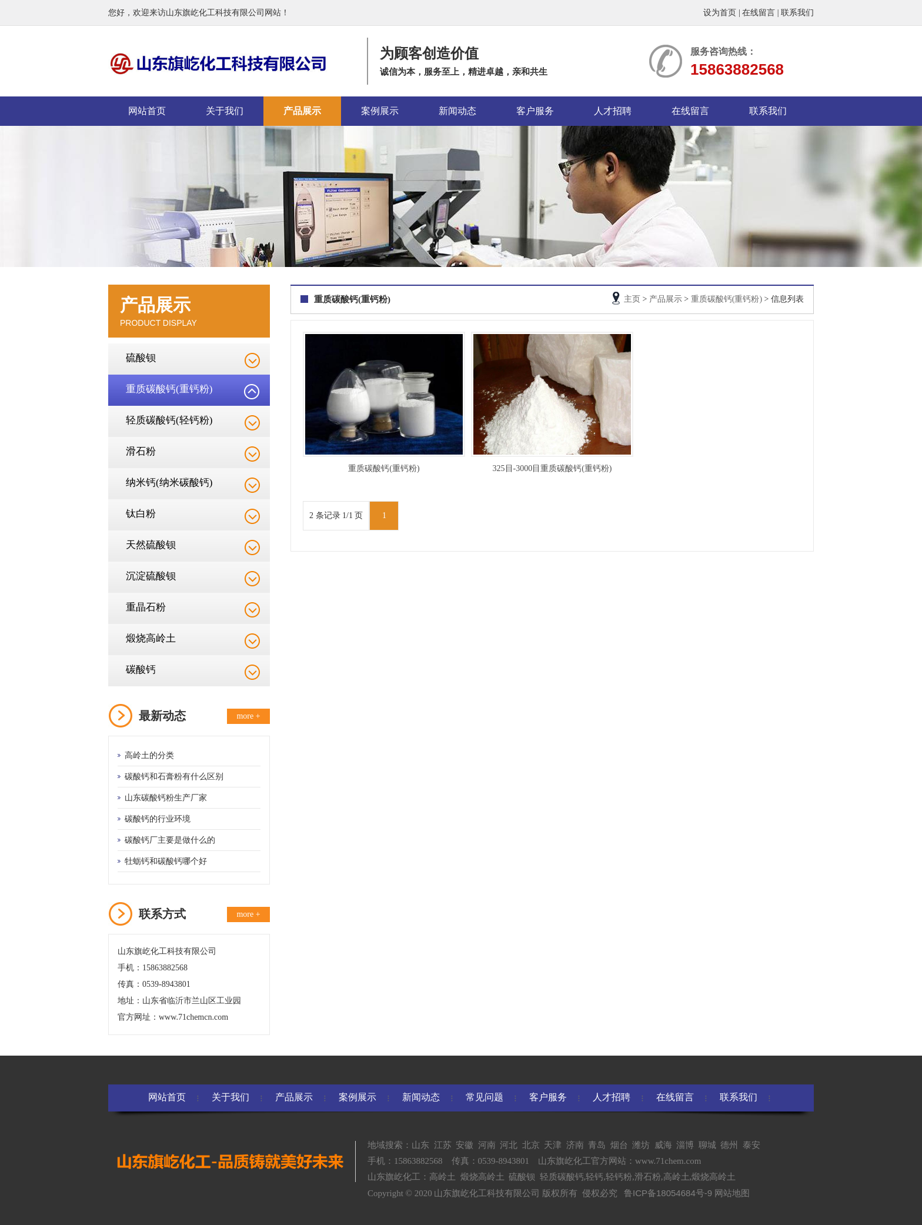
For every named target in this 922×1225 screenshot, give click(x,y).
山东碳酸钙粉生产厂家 (166, 797)
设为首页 (719, 12)
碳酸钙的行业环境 (158, 819)
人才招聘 (613, 111)
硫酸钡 (141, 357)
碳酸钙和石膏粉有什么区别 (174, 776)
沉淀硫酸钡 (151, 576)
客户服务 (535, 111)
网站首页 (147, 111)
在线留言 (758, 12)
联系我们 (797, 12)
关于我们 (224, 111)
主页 (632, 299)
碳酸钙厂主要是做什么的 (170, 840)
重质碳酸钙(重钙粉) (169, 389)
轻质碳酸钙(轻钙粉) (169, 420)
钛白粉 (141, 513)
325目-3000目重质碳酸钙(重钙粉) (552, 468)
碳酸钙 (141, 669)
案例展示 (380, 111)
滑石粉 (141, 451)
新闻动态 (457, 111)
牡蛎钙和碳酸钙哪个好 (166, 861)
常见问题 (484, 1097)
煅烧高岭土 (151, 638)
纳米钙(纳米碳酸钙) (169, 482)
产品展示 (302, 111)
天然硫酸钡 (151, 544)
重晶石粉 (146, 607)
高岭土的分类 (149, 755)
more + (248, 716)
